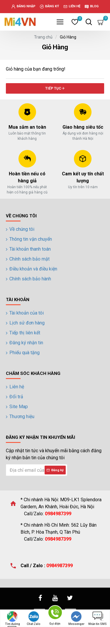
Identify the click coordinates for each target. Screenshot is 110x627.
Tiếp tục (53, 88)
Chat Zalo (33, 618)
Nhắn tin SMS (97, 618)
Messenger (76, 618)
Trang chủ (43, 37)
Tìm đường (12, 618)
